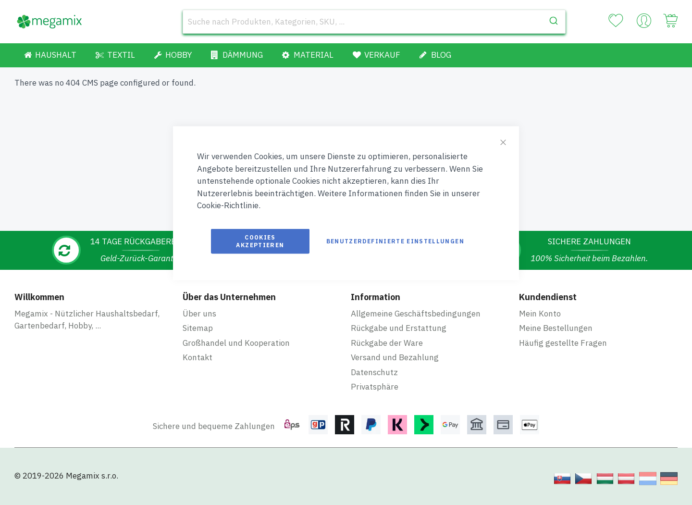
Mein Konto (540, 313)
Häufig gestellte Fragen (563, 343)
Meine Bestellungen (556, 328)
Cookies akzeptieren (260, 240)
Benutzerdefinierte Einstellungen (395, 240)
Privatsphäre (374, 386)
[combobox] (374, 22)
